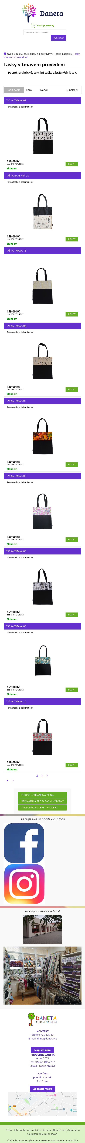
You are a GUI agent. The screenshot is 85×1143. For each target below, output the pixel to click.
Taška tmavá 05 (16, 400)
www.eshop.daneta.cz (54, 1140)
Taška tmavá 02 (16, 100)
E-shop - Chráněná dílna (37, 795)
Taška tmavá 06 (16, 476)
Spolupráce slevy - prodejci (39, 807)
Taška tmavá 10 (16, 701)
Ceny (29, 90)
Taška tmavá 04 (16, 325)
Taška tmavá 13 (16, 250)
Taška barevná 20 (17, 175)
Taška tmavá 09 (16, 626)
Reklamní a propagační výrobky (42, 801)
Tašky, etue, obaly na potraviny (34, 53)
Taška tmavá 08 (16, 551)
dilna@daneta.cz (47, 1038)
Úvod (10, 53)
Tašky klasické (62, 53)
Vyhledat (58, 37)
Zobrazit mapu (42, 1088)
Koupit (72, 163)
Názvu (44, 90)
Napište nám (42, 1050)
